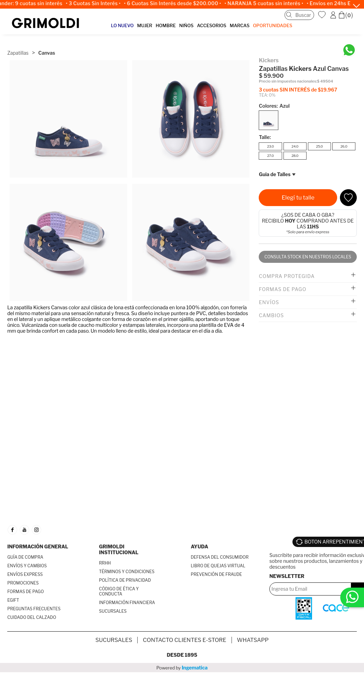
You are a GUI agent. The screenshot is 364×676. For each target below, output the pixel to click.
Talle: (265, 137)
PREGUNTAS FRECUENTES (34, 608)
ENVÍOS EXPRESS (25, 574)
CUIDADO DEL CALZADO (31, 617)
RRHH (105, 563)
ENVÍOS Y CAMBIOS (27, 565)
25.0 (319, 146)
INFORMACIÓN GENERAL (37, 546)
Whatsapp (253, 640)
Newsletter (286, 576)
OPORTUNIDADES (272, 25)
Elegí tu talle (298, 197)
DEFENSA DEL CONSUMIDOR (219, 557)
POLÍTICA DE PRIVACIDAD (125, 580)
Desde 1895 (182, 655)
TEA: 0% (267, 95)
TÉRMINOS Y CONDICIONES (126, 571)
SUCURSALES (113, 611)
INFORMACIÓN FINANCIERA (127, 602)
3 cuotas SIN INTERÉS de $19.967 (298, 90)
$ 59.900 (271, 76)
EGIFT (13, 600)
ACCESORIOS (211, 25)
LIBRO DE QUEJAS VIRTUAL (218, 565)
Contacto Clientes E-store (184, 640)
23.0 (270, 146)
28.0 (294, 156)
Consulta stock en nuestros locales (308, 256)
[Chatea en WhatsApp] (349, 50)
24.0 (294, 146)
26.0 (343, 146)
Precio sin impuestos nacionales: (288, 81)
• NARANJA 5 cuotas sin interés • (270, 3)
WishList (323, 15)
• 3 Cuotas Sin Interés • (99, 3)
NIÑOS (186, 25)
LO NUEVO (122, 25)
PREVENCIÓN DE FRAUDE (216, 574)
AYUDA (199, 546)
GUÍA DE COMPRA (25, 557)
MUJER (144, 25)
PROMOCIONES (23, 583)
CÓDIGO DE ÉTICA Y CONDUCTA (119, 591)
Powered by (182, 667)
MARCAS (239, 25)
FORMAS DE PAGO (25, 591)
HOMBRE (166, 25)
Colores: (274, 106)
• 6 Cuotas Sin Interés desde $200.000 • (178, 3)
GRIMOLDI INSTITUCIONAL (119, 549)
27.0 (270, 156)
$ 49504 (325, 81)
